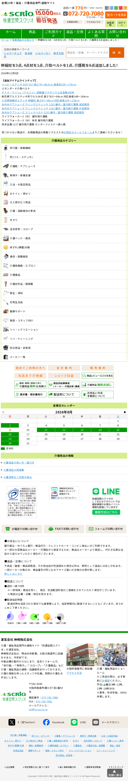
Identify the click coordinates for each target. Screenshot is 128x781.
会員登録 (110, 24)
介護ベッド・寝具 (115, 753)
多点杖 (28, 53)
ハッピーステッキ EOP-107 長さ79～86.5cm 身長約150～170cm (39, 84)
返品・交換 (75, 31)
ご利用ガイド (53, 33)
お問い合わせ (117, 33)
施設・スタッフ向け (54, 763)
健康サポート (34, 763)
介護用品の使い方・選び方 (19, 462)
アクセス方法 (74, 685)
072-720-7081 (44, 713)
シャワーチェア (13, 53)
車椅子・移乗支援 (88, 748)
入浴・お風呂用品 (109, 748)
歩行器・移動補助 (18, 747)
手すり (76, 753)
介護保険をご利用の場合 (18, 477)
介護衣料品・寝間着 (95, 758)
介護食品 (77, 758)
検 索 (116, 52)
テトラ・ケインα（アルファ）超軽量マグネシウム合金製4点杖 (38, 92)
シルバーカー (43, 53)
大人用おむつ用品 (34, 753)
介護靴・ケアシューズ (64, 748)
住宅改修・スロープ (93, 753)
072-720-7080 (50, 709)
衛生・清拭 (115, 758)
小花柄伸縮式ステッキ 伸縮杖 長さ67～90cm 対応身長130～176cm (41, 100)
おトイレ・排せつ (12, 753)
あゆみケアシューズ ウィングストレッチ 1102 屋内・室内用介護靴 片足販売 (46, 108)
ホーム (11, 31)
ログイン (122, 24)
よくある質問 (96, 33)
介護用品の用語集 (14, 469)
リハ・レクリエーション (80, 763)
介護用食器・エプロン (58, 758)
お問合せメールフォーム (78, 132)
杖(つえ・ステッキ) (41, 748)
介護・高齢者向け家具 (57, 753)
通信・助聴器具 (36, 758)
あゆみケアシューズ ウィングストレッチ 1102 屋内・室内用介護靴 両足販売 (46, 104)
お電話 (106, 692)
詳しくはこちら (13, 573)
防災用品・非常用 (64, 767)
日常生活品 (18, 763)
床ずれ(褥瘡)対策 (16, 758)
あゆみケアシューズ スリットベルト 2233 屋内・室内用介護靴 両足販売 (43, 112)
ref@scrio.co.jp (38, 721)
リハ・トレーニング (105, 763)
